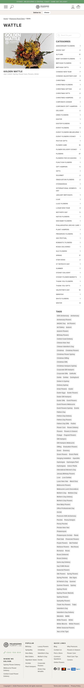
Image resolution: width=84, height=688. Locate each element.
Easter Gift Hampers (64, 397)
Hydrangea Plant (73, 462)
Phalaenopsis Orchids (64, 535)
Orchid (59, 512)
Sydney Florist (62, 589)
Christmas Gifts (68, 93)
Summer (68, 268)
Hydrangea (61, 462)
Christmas (68, 80)
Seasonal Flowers (63, 570)
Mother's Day (68, 212)
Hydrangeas (68, 184)
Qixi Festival (68, 238)
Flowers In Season (70, 431)
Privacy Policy (75, 686)
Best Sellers (29, 657)
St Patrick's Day (68, 264)
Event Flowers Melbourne (68, 132)
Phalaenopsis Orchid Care (68, 225)
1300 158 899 (12, 652)
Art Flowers (71, 323)
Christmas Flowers (68, 84)
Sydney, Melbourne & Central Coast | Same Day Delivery (42, 2)
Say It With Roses (63, 566)
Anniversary (75, 316)
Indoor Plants (72, 466)
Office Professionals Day (65, 508)
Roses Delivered (68, 247)
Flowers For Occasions (68, 158)
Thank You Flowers (68, 281)
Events (76, 408)
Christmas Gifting (68, 89)
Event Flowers (68, 128)
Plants (76, 535)
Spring (68, 255)
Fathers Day (61, 412)
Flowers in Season (73, 650)
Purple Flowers (62, 543)
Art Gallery (60, 327)
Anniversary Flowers (68, 46)
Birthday (28, 646)
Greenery (66, 450)
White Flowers (68, 298)
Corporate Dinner (68, 102)
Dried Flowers (68, 115)
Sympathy (28, 650)
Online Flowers (59, 662)
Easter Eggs (61, 393)
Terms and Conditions (61, 686)
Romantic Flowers (68, 242)
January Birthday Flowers (66, 474)
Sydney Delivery (68, 272)
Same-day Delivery (63, 562)
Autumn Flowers (62, 331)
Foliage (59, 435)
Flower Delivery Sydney (68, 149)
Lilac (68, 199)
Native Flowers (68, 216)
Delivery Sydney (62, 385)
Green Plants (73, 454)
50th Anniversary (63, 316)
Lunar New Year (68, 208)
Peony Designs (69, 520)
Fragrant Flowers (70, 435)
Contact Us (58, 650)
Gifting (59, 447)
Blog (55, 646)
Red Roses (75, 547)
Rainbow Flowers (63, 547)
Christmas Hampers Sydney (67, 366)
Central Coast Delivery (65, 339)
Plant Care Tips (72, 657)
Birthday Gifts (68, 67)
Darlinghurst (74, 377)
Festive (73, 424)
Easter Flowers (68, 123)
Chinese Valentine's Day (68, 76)
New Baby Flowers (68, 221)
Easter (68, 119)
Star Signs (68, 260)
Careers (70, 660)
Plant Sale (60, 539)
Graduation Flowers (68, 179)
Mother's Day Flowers (64, 501)
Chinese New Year (68, 72)
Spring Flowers (72, 574)
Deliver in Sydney (63, 381)
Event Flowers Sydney (68, 136)
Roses (67, 551)
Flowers (68, 154)
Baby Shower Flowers (68, 59)
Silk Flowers (68, 251)
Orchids (28, 663)
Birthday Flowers (68, 63)
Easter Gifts (61, 400)
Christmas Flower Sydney (66, 354)
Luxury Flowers (43, 646)
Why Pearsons (72, 646)
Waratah (68, 294)
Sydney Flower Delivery (12, 665)
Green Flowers (62, 454)
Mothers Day (72, 493)
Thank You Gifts (68, 285)
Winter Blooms (62, 624)
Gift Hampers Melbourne (65, 443)
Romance (60, 551)
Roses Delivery (62, 558)
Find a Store (58, 653)
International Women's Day (68, 189)
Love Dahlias (66, 477)
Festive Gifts (68, 141)
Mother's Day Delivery (64, 497)
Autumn (68, 54)
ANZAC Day (68, 50)
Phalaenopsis (61, 531)
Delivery (68, 110)
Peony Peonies (62, 524)
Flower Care (68, 145)
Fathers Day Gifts (63, 424)
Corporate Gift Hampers (68, 106)
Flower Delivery (72, 427)
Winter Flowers (74, 624)
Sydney (73, 585)
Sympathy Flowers (63, 601)
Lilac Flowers (68, 203)
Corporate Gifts (62, 373)
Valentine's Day (68, 290)
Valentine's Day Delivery (65, 612)
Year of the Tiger (63, 632)
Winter (68, 303)
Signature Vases (31, 660)
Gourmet (68, 175)
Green (59, 450)
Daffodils (73, 373)
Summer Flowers (63, 585)
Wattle (67, 616)
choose (46, 12)
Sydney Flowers (62, 597)
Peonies (60, 520)
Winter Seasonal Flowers (65, 628)
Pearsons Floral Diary (17, 19)
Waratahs (60, 616)
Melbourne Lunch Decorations (67, 489)
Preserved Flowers (68, 234)
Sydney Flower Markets (68, 277)
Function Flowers (68, 162)
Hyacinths (76, 458)
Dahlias (65, 377)
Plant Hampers (68, 229)
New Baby (29, 653)
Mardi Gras (74, 481)
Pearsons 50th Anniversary (66, 516)
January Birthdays (68, 195)
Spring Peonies (62, 578)
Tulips (74, 605)
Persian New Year (63, 528)
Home (6, 19)
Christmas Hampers (68, 97)
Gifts (68, 171)
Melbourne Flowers (64, 485)
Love (58, 477)
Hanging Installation (64, 458)
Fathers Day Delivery (64, 416)
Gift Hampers (68, 167)
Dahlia (59, 377)
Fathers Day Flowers (64, 420)
